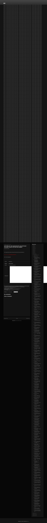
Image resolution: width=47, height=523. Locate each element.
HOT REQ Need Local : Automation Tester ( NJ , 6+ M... (37, 336)
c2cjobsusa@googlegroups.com (17, 288)
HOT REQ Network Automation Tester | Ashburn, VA (37, 377)
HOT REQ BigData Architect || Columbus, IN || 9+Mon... (37, 456)
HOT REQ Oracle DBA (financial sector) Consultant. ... (37, 264)
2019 (34, 251)
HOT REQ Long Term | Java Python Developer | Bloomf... (37, 470)
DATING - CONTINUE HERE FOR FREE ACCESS (9, 5)
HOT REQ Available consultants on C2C (37, 451)
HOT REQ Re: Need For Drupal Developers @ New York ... (37, 475)
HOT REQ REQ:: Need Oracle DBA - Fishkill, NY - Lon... (37, 348)
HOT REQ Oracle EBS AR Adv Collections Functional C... (37, 266)
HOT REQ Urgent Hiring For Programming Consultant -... (37, 442)
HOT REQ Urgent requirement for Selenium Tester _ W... (37, 379)
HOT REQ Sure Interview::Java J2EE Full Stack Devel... (37, 454)
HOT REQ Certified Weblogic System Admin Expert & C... (37, 274)
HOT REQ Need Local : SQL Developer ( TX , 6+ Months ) (37, 382)
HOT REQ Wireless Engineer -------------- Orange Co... (37, 291)
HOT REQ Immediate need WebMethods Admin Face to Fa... (37, 331)
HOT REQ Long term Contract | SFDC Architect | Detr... (36, 302)
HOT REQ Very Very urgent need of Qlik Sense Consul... (36, 493)
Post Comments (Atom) (18, 320)
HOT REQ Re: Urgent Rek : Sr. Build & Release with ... (37, 297)
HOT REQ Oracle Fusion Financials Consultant (37, 480)
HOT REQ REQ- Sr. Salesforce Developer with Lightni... (37, 258)
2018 (34, 252)
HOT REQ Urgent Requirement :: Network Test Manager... (37, 429)
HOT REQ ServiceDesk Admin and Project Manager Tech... (37, 339)
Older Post (27, 318)
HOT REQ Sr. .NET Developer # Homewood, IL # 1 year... (36, 461)
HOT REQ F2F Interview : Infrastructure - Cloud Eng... (37, 506)
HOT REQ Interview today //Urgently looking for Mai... (37, 277)
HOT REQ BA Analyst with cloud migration (37, 282)
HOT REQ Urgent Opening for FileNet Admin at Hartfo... (37, 504)
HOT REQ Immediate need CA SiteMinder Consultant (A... (37, 341)
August (35, 256)
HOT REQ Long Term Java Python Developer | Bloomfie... (37, 304)
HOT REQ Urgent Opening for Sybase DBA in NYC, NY (37, 431)
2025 (34, 245)
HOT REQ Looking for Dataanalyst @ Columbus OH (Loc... (37, 346)
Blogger (28, 521)
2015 (34, 514)
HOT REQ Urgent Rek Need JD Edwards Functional (37, 328)
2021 (34, 249)
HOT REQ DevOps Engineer (36, 394)
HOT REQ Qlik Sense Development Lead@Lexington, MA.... (37, 467)
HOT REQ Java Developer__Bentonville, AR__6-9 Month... (37, 363)
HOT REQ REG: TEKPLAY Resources (37, 389)
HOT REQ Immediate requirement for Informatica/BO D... (36, 419)
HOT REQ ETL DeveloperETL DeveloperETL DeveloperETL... (36, 260)
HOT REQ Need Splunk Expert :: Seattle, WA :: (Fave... (37, 459)
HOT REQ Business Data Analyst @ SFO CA (37, 289)
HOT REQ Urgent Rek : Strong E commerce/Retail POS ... (37, 319)
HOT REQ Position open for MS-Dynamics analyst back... (37, 416)
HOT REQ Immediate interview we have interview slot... (36, 498)
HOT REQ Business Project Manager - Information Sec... (36, 384)
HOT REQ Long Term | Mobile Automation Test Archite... (37, 307)
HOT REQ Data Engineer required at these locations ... (37, 287)
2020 (34, 250)
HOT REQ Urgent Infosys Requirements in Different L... (37, 356)
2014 (34, 515)
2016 (34, 513)
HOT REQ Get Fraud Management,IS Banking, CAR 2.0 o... (37, 465)
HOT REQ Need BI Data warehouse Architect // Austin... (37, 439)
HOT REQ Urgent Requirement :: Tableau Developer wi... (37, 314)
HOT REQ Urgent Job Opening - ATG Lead (37, 396)
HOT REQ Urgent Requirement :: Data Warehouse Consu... (37, 312)
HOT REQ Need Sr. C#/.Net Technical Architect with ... (36, 387)
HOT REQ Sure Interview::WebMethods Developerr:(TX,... (37, 411)
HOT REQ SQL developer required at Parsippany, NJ (37, 511)
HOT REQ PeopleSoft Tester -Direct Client (37, 508)
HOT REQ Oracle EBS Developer (37, 343)
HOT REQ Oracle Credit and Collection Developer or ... (37, 434)
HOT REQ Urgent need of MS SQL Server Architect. (37, 403)
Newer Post (6, 318)
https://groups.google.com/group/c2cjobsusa (14, 289)
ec (4, 3)
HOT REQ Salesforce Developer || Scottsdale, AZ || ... (37, 325)
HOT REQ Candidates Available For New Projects (37, 317)
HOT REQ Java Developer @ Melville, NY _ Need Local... (37, 478)
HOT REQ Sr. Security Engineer (37, 426)
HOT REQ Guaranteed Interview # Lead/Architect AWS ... (37, 294)
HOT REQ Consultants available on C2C (37, 447)
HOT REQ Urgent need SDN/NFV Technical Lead (37, 354)
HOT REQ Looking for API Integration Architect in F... (37, 482)
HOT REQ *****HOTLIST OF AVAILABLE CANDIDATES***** (37, 449)
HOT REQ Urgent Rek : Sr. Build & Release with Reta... (37, 323)
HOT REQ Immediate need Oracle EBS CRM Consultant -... (37, 351)
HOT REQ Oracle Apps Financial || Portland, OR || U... (37, 366)
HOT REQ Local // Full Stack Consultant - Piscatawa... (37, 398)
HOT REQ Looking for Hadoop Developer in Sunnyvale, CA (37, 496)
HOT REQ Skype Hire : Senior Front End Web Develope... (37, 488)
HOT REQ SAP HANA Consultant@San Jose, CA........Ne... (37, 359)
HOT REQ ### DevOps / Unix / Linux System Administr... (37, 406)
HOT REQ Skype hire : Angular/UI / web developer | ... (37, 437)
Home (17, 318)
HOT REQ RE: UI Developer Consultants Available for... (37, 284)
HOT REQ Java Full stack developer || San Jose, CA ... (37, 485)
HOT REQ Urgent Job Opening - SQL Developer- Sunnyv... (37, 445)
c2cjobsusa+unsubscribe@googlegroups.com (10, 287)
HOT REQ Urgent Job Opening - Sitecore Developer (37, 374)
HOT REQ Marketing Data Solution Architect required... (37, 369)
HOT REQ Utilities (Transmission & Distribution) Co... (36, 401)
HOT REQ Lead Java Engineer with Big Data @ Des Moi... (37, 299)
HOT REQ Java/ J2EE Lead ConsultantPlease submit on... (37, 392)
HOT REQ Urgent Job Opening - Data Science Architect (37, 409)
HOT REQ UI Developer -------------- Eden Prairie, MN (37, 333)
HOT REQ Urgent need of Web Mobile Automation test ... (37, 280)
